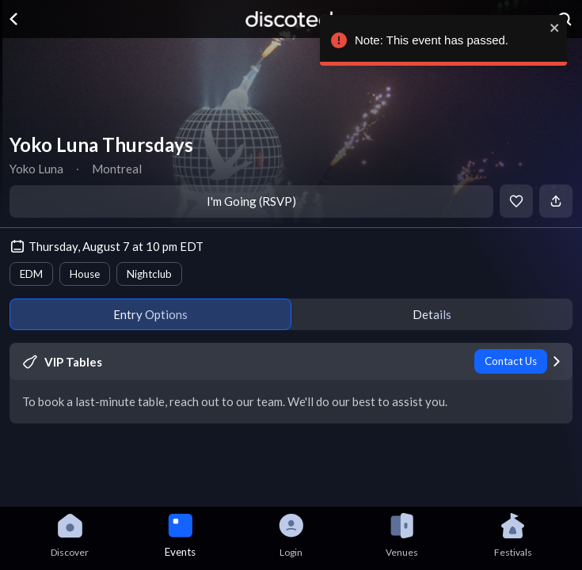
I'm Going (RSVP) (251, 201)
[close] (551, 27)
